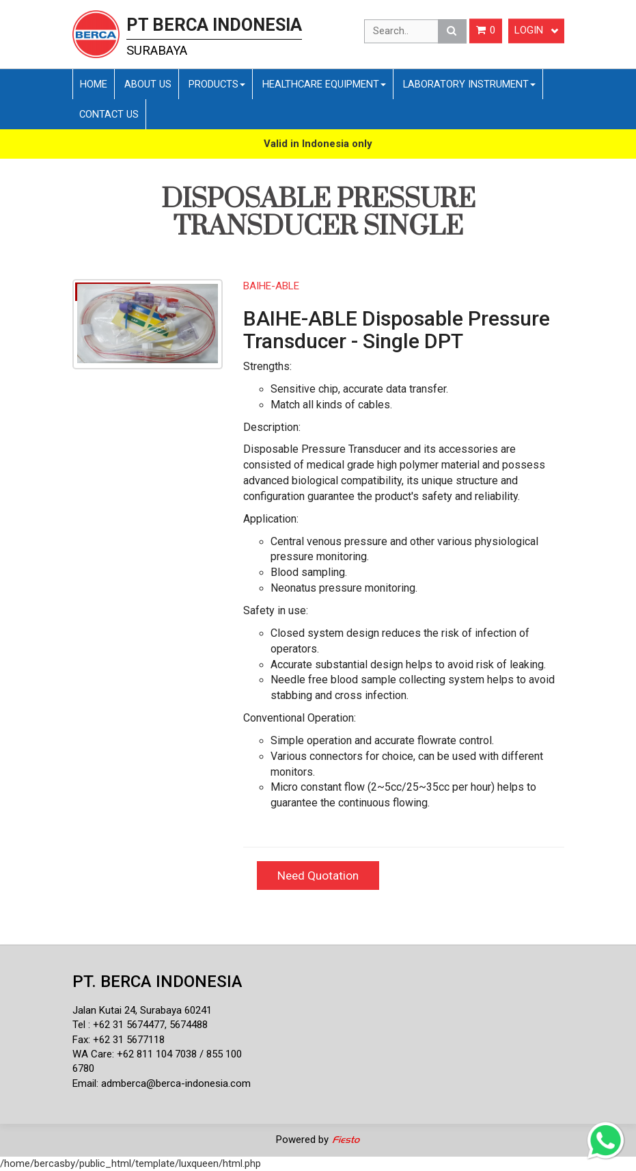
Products (217, 84)
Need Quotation (318, 875)
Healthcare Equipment (324, 84)
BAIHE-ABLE (271, 286)
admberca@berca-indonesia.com (176, 1083)
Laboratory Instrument (469, 84)
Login (536, 31)
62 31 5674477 (132, 1024)
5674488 (188, 1024)
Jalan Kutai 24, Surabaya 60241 (142, 1010)
